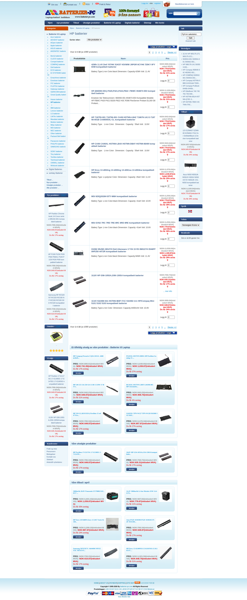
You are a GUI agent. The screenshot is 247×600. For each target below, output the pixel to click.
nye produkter (63, 23)
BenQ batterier (56, 56)
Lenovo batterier (56, 111)
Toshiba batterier (56, 157)
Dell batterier (55, 67)
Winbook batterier (57, 166)
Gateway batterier (57, 89)
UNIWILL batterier (57, 163)
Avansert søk (191, 41)
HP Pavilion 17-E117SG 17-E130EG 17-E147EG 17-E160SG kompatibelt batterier (56, 380)
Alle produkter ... (53, 188)
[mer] (63, 195)
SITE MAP (130, 583)
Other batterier (56, 133)
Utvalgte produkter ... (55, 185)
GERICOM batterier (58, 92)
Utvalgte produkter (91, 23)
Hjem (50, 23)
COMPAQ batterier (57, 64)
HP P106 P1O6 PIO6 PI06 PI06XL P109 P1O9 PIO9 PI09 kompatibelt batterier (56, 258)
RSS (86, 4)
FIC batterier (55, 83)
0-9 (146, 589)
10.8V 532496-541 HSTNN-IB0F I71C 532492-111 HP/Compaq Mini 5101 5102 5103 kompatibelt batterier (122, 302)
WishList (151, 589)
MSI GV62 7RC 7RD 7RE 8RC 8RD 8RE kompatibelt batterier (120, 223)
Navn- (123, 58)
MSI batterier (55, 128)
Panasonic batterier (58, 141)
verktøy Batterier (56, 173)
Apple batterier (56, 45)
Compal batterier (56, 62)
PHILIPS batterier (57, 144)
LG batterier (55, 114)
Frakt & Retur (103, 4)
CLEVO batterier (56, 59)
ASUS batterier (56, 48)
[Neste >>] (172, 52)
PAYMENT (113, 583)
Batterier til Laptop (112, 23)
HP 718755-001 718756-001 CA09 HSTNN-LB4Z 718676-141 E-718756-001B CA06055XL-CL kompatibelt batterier (123, 118)
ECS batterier (55, 70)
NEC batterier (55, 131)
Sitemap (147, 23)
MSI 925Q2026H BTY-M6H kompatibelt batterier (114, 196)
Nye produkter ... (53, 182)
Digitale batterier (132, 23)
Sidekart (50, 459)
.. (56, 345)
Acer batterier (55, 37)
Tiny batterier (55, 154)
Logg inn (145, 3)
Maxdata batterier (57, 119)
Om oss (53, 5)
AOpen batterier (56, 43)
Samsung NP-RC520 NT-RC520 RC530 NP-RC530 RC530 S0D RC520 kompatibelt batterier (56, 300)
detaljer (78, 373)
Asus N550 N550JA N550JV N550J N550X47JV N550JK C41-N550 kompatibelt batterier (190, 180)
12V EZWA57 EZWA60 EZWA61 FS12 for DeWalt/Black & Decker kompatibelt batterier (191, 135)
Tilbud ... (50, 180)
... (165, 52)
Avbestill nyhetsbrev (54, 462)
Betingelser (51, 454)
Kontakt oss (70, 5)
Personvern (51, 451)
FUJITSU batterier (57, 86)
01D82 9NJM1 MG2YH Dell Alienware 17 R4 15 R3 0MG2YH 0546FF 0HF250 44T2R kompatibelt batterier (123, 250)
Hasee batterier (56, 99)
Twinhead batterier (57, 160)
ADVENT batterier (57, 40)
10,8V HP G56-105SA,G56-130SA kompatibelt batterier (56, 420)
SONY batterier (56, 151)
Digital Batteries (55, 169)
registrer (157, 3)
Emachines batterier (58, 78)
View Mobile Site (124, 597)
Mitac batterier (56, 125)
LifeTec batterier (56, 116)
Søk (182, 28)
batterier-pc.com (126, 586)
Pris (167, 58)
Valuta (184, 219)
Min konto (159, 23)
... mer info (167, 291)
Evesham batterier (57, 80)
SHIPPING (121, 583)
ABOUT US (104, 583)
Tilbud (76, 23)
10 (153, 583)
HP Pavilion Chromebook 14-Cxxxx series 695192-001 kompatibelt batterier (56, 218)
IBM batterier (55, 108)
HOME (96, 583)
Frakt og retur (52, 449)
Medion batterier (56, 122)
